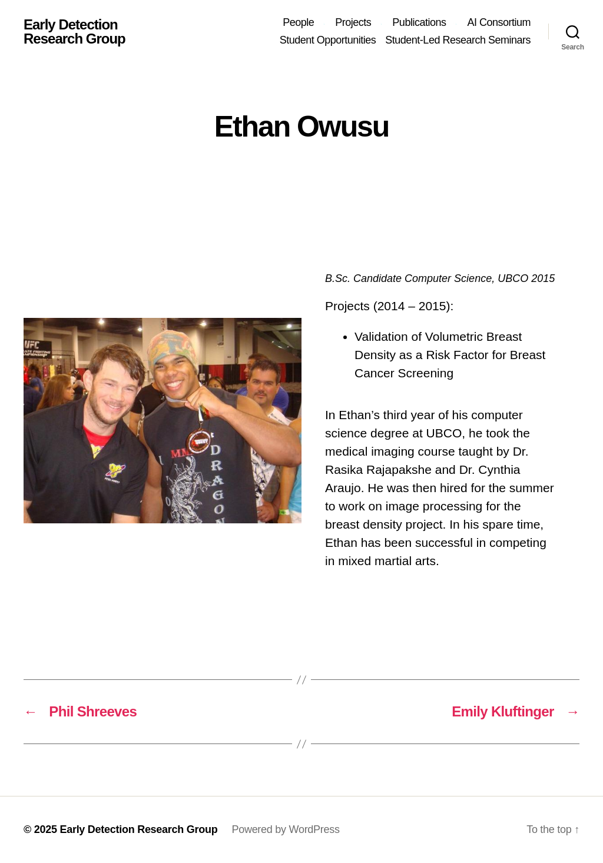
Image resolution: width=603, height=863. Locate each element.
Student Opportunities (328, 40)
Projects (353, 22)
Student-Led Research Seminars (458, 40)
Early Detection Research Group (74, 32)
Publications (419, 22)
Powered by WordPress (285, 829)
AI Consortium (499, 22)
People (298, 22)
